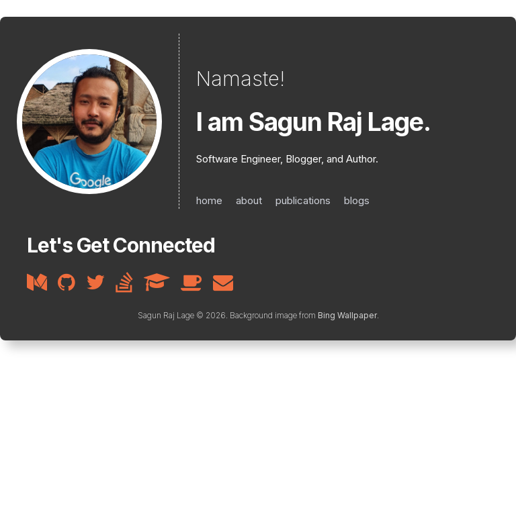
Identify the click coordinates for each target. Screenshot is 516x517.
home (209, 200)
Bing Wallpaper (347, 315)
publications (303, 200)
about (249, 200)
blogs (357, 200)
